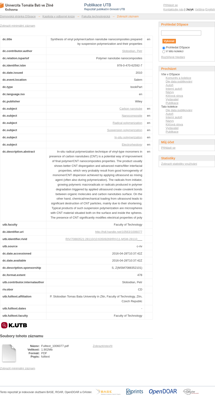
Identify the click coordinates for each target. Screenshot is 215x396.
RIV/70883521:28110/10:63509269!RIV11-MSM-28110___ (104, 239)
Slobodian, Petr (132, 51)
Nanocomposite (132, 115)
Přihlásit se (170, 5)
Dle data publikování (179, 81)
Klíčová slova (174, 95)
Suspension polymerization (124, 130)
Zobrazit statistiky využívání (179, 163)
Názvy (170, 92)
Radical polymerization (127, 123)
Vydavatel (172, 99)
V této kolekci (172, 51)
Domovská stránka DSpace (18, 16)
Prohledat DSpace (176, 47)
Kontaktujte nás (173, 9)
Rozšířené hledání (173, 57)
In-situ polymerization (128, 137)
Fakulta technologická (95, 16)
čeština (200, 9)
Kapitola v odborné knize (59, 16)
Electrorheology (132, 144)
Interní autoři (174, 88)
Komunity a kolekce (178, 78)
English (210, 9)
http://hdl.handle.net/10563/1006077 (118, 231)
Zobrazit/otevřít (102, 346)
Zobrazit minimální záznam (17, 25)
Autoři (169, 85)
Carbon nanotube (130, 108)
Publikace (172, 103)
